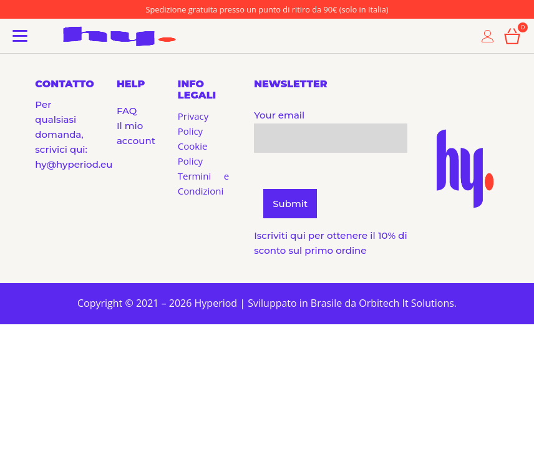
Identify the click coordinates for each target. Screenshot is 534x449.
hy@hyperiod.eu (73, 164)
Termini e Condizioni (203, 183)
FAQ (127, 111)
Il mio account (130, 133)
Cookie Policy (193, 153)
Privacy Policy (193, 123)
